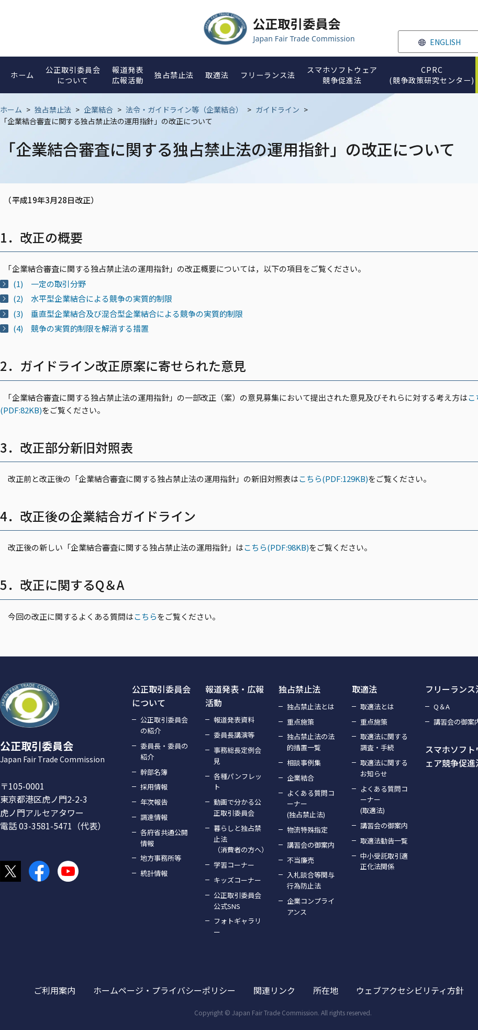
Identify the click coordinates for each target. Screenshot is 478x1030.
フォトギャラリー (237, 926)
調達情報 (154, 817)
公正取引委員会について (161, 696)
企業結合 (98, 109)
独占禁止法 (53, 109)
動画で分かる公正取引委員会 (237, 807)
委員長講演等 (234, 735)
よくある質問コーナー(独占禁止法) (311, 804)
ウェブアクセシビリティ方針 (410, 990)
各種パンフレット (238, 781)
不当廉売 (300, 860)
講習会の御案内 (311, 845)
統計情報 (154, 873)
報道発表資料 (234, 720)
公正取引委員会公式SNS (237, 900)
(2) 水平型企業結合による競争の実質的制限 (92, 298)
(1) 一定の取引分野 (49, 283)
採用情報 (154, 787)
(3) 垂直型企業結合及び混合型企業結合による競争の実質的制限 (128, 313)
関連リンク (274, 990)
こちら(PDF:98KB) (276, 547)
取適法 (364, 689)
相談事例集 (304, 763)
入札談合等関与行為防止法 (311, 880)
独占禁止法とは (311, 706)
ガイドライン (277, 109)
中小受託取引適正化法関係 (384, 861)
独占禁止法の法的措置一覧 (311, 741)
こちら (145, 616)
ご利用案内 (54, 990)
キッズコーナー (237, 880)
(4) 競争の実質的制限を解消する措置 (81, 328)
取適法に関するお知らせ (384, 768)
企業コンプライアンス (311, 906)
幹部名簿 (154, 772)
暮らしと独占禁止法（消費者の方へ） (240, 839)
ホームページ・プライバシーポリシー (164, 990)
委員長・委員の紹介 (164, 751)
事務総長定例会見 (237, 755)
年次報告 (154, 802)
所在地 (325, 990)
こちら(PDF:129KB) (333, 478)
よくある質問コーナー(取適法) (384, 800)
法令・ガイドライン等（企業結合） (184, 109)
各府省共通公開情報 (164, 837)
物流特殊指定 (307, 830)
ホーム (11, 109)
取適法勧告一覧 (384, 841)
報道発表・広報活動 (234, 696)
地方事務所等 (160, 858)
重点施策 (300, 722)
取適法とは (377, 706)
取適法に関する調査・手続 (384, 741)
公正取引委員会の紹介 (164, 725)
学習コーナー (234, 865)
